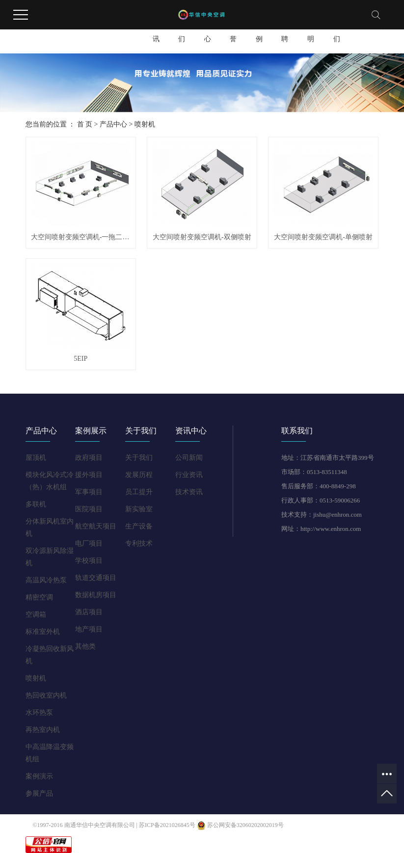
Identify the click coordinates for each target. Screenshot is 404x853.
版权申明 (310, 30)
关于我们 (181, 30)
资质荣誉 (233, 30)
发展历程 (139, 474)
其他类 (85, 646)
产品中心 (207, 30)
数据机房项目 (95, 595)
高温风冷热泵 (46, 580)
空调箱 (36, 614)
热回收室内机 (46, 695)
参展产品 (39, 793)
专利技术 (139, 543)
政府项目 (89, 457)
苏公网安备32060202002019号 (240, 825)
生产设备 (139, 526)
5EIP (80, 358)
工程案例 (259, 30)
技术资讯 (189, 492)
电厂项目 (89, 543)
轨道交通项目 (95, 577)
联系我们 (336, 30)
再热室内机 (43, 729)
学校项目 (89, 560)
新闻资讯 (156, 30)
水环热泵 (39, 712)
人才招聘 (284, 30)
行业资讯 (189, 474)
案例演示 (39, 776)
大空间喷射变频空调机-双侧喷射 (202, 237)
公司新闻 (189, 457)
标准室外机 (43, 631)
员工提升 (139, 492)
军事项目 (89, 492)
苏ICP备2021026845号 (167, 825)
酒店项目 (89, 612)
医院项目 (89, 509)
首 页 (85, 124)
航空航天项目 (95, 526)
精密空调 (39, 597)
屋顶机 (36, 457)
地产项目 (89, 629)
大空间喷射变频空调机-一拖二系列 (81, 237)
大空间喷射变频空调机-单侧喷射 (323, 237)
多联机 (36, 504)
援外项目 (89, 474)
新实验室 (139, 509)
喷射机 (145, 124)
